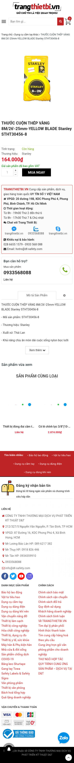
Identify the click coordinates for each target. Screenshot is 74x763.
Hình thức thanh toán (51, 630)
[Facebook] (4, 576)
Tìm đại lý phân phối (51, 625)
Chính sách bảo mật (51, 592)
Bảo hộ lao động (11, 592)
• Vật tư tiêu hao (61, 455)
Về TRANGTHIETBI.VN (52, 621)
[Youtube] (21, 576)
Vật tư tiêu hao (10, 597)
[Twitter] (13, 576)
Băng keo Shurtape (13, 664)
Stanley (26, 153)
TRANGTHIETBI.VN (16, 189)
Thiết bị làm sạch (12, 621)
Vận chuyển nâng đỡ (14, 616)
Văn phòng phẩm (12, 683)
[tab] (37, 295)
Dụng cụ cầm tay (12, 602)
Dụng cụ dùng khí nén (15, 611)
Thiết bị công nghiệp (14, 625)
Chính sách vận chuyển (53, 597)
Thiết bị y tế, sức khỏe (15, 640)
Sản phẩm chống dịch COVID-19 (15, 657)
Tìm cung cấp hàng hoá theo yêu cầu (53, 638)
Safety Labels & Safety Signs (15, 676)
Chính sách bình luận (51, 616)
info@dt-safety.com (17, 568)
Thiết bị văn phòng (13, 687)
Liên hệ (8, 279)
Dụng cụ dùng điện (13, 606)
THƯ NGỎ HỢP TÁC (50, 659)
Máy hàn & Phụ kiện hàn (16, 644)
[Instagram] (29, 576)
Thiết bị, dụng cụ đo (13, 635)
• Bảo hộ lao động (37, 455)
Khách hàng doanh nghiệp (54, 611)
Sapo (37, 759)
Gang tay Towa (10, 668)
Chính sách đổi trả (50, 602)
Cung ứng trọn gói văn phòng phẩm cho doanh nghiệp (53, 649)
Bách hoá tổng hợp (13, 692)
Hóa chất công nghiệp (15, 630)
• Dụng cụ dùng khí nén (37, 472)
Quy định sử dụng (49, 606)
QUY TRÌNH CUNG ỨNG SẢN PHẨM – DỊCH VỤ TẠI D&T (55, 668)
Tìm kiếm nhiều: (13, 455)
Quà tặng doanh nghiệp (16, 697)
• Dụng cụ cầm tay (23, 463)
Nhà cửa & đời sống (13, 649)
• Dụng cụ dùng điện (50, 463)
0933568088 (17, 272)
